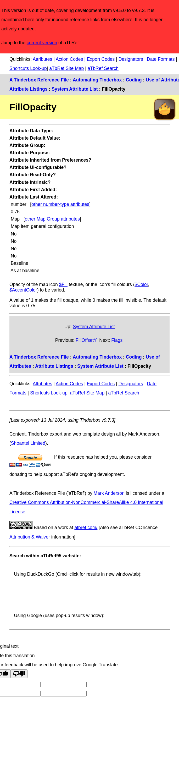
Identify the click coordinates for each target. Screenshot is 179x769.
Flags (116, 340)
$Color (141, 284)
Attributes (42, 59)
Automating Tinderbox (97, 80)
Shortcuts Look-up (28, 68)
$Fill (63, 284)
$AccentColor (23, 290)
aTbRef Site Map (66, 68)
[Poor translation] (19, 673)
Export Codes (101, 59)
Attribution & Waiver (29, 537)
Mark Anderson (109, 493)
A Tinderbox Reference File (39, 80)
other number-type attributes (60, 204)
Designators (131, 59)
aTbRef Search (103, 68)
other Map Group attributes (52, 219)
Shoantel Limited (28, 443)
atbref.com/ (85, 527)
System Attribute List (75, 89)
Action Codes (69, 59)
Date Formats (161, 59)
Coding (134, 80)
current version (42, 42)
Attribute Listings (28, 89)
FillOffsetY (86, 340)
